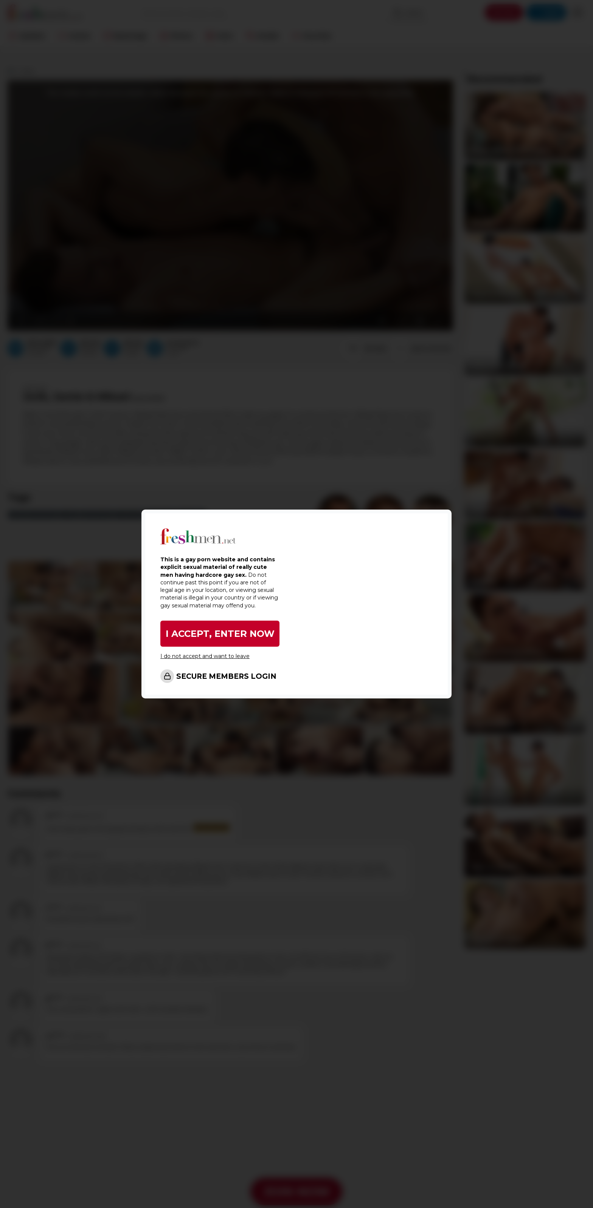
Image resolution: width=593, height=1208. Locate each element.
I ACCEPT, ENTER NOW (220, 633)
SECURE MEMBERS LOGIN (226, 676)
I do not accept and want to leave (205, 656)
